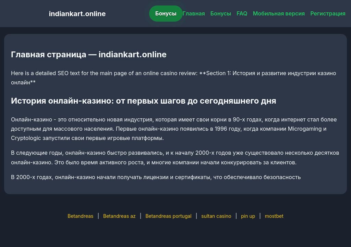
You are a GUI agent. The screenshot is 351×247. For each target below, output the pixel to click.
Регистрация (328, 13)
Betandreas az (119, 216)
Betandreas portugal (168, 216)
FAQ (242, 13)
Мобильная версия (279, 13)
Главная (194, 13)
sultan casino (216, 216)
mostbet (274, 216)
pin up (248, 216)
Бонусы (166, 13)
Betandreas (80, 216)
